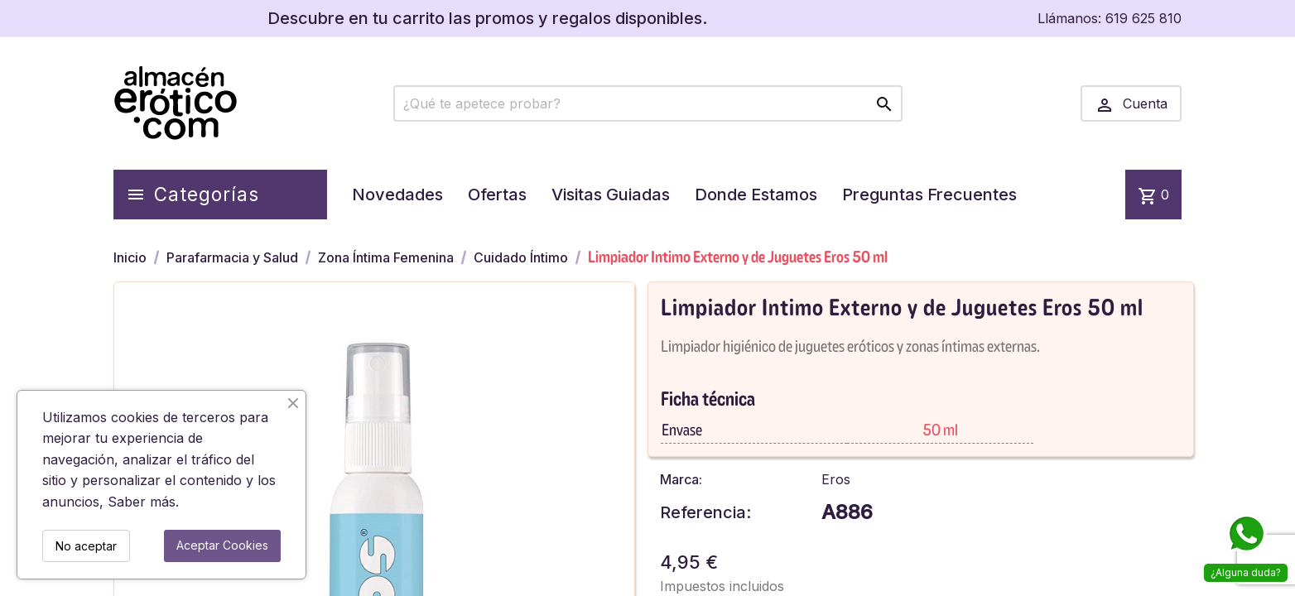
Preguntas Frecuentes (929, 194)
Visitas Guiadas (610, 194)
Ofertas (497, 194)
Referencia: (705, 512)
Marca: (681, 479)
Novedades (397, 194)
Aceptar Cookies (222, 545)
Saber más (142, 501)
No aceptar (86, 546)
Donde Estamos (756, 194)
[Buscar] (648, 103)
